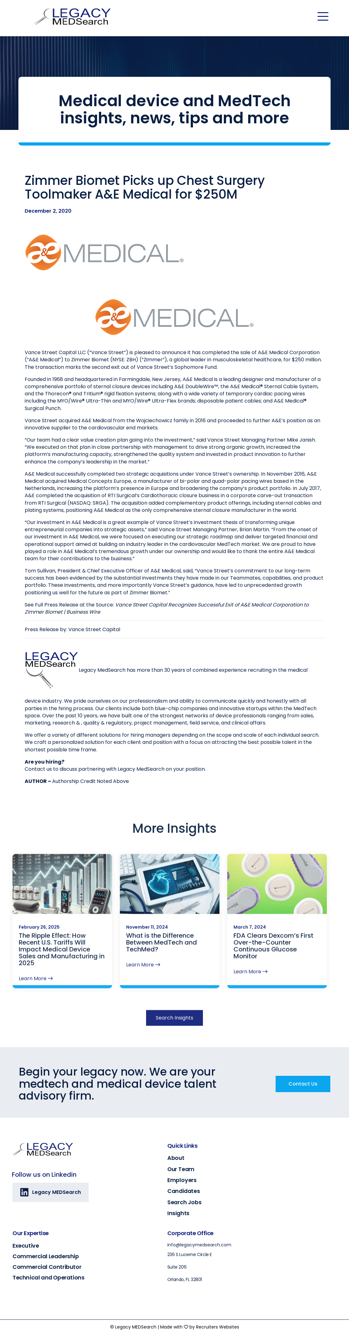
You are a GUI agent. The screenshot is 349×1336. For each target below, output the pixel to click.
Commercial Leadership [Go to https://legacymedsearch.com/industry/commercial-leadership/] (45, 1256)
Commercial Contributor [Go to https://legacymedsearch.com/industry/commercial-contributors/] (46, 1267)
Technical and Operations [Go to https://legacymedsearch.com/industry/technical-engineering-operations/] (48, 1277)
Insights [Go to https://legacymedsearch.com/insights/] (178, 1213)
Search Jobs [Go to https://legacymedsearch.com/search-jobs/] (184, 1202)
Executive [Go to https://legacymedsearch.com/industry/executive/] (25, 1245)
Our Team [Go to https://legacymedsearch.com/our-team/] (180, 1169)
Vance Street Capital (94, 630)
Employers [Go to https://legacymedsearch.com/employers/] (182, 1180)
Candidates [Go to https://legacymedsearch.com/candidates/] (183, 1191)
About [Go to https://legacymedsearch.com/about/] (175, 1158)
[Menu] (323, 16)
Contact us (38, 769)
